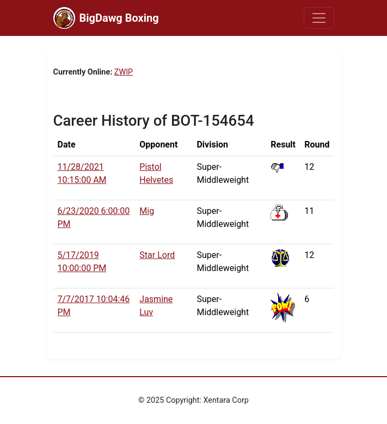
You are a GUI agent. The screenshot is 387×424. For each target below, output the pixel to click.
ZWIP (123, 72)
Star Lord (157, 255)
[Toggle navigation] (319, 18)
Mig (146, 211)
